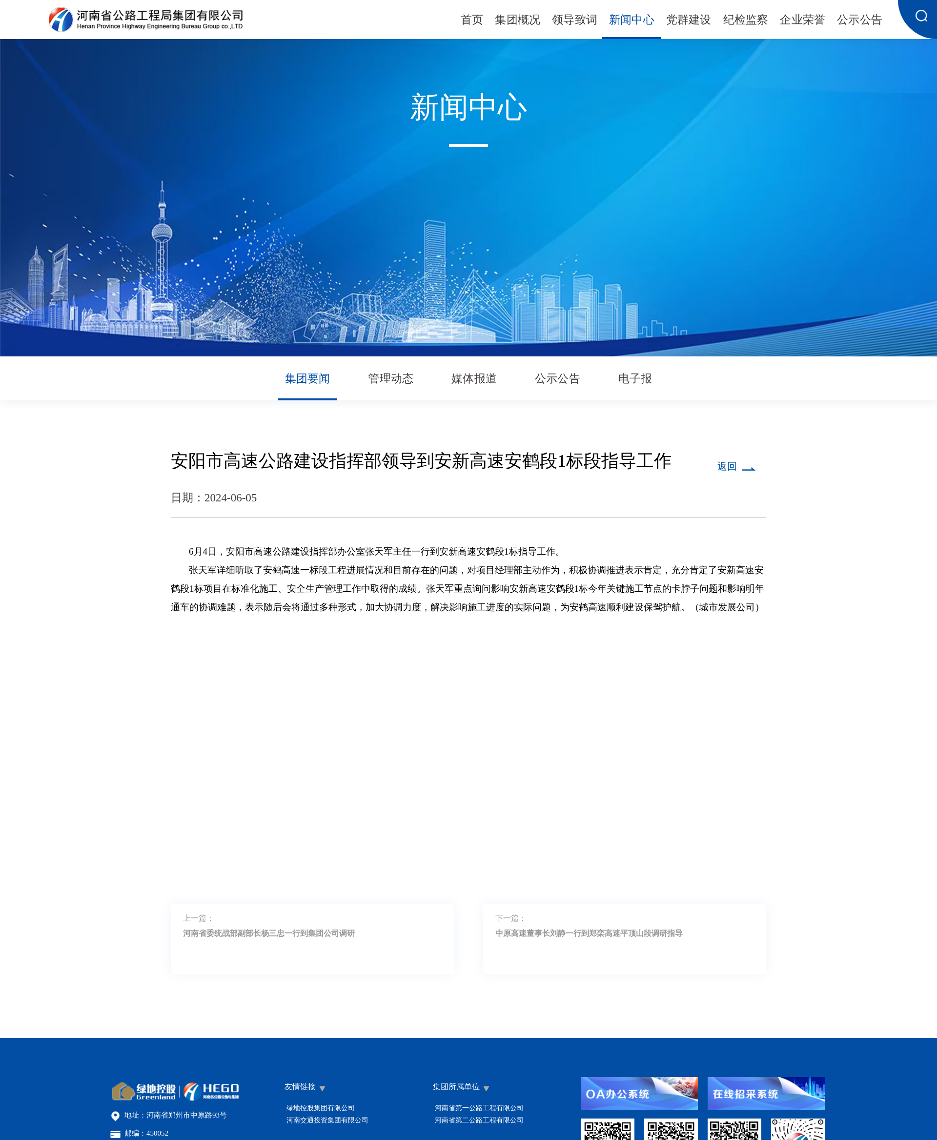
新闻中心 (631, 20)
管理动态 (390, 379)
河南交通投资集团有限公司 (327, 1120)
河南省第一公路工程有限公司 (479, 1108)
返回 (727, 466)
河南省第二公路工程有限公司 (479, 1120)
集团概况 (517, 20)
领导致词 (574, 20)
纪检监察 (746, 20)
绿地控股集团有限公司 (320, 1108)
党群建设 (689, 20)
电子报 (635, 379)
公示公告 (859, 20)
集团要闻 (307, 379)
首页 (472, 20)
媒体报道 (474, 379)
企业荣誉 (802, 20)
